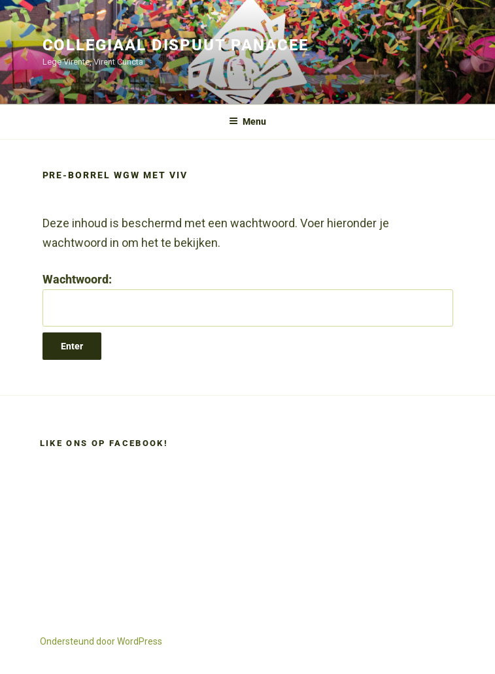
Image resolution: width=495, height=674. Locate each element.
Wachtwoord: (248, 299)
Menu (247, 121)
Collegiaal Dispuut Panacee (176, 45)
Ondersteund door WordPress (101, 641)
